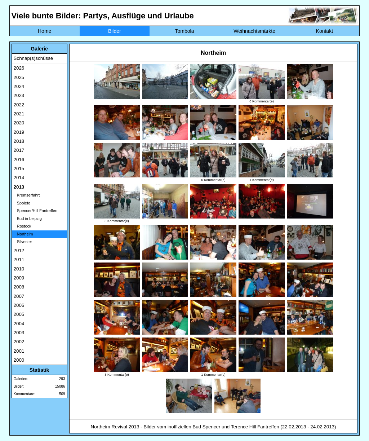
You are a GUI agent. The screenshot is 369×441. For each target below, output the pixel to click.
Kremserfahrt (27, 195)
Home (44, 31)
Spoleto (22, 203)
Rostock (22, 226)
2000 (19, 360)
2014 (19, 177)
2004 (19, 323)
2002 (19, 341)
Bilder (114, 31)
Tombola (184, 31)
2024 (19, 86)
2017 (19, 150)
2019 (19, 132)
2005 (19, 314)
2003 (19, 332)
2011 (19, 259)
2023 (19, 95)
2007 (19, 296)
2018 (19, 141)
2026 (19, 68)
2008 (19, 287)
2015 (19, 168)
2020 (19, 122)
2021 (19, 113)
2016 (19, 159)
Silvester (23, 241)
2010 (19, 269)
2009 (19, 278)
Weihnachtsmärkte (254, 31)
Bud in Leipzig (28, 218)
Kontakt (324, 31)
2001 (19, 351)
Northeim (23, 234)
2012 (19, 250)
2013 (19, 187)
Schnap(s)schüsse (33, 58)
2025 (19, 77)
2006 (19, 305)
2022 (19, 104)
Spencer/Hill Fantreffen (35, 210)
